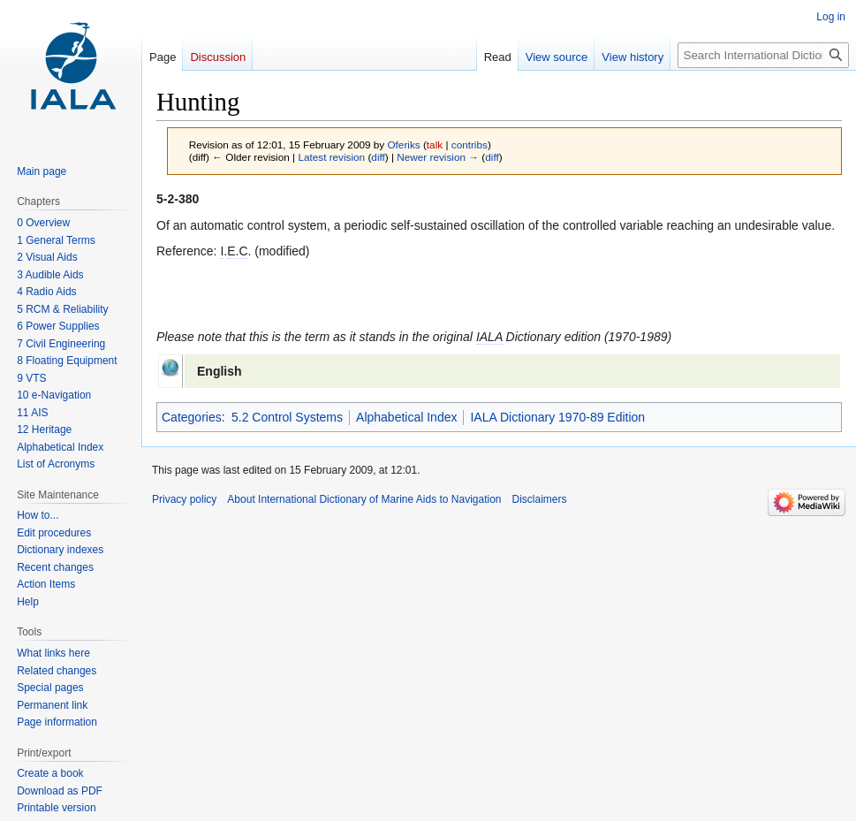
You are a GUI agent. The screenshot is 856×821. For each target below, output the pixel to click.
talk (435, 144)
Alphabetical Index (406, 417)
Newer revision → (438, 157)
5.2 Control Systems (287, 417)
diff (377, 157)
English (219, 371)
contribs (469, 144)
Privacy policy (184, 499)
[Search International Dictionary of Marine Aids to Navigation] (763, 55)
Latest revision (331, 157)
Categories (192, 417)
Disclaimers (539, 499)
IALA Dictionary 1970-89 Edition (557, 417)
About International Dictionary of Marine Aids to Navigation (364, 499)
